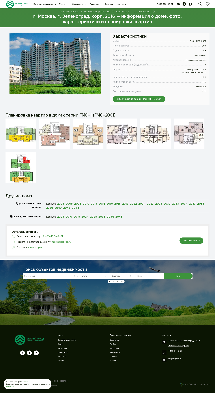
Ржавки (113, 361)
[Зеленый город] (17, 4)
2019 (125, 203)
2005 (69, 203)
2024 (141, 203)
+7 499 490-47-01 (164, 4)
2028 (158, 203)
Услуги (62, 4)
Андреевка (114, 348)
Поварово (113, 357)
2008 (77, 203)
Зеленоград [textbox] (50, 276)
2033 (175, 203)
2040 (58, 207)
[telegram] (184, 5)
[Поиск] (200, 5)
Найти (178, 276)
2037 (192, 203)
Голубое (113, 344)
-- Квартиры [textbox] (121, 276)
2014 (102, 203)
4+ (122, 281)
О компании (78, 4)
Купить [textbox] (93, 276)
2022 (133, 203)
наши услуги (35, 247)
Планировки (95, 4)
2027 (150, 203)
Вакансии (109, 4)
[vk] (179, 5)
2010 (86, 203)
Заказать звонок (191, 240)
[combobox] (51, 276)
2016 (110, 203)
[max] (190, 5)
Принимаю (10, 386)
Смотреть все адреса (178, 345)
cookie (25, 382)
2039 (49, 207)
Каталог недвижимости (45, 4)
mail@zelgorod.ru (61, 241)
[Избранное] (207, 5)
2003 (60, 203)
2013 (94, 203)
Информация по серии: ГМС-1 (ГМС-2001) (139, 98)
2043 (66, 207)
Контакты (121, 4)
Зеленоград (114, 340)
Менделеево (115, 352)
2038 (200, 203)
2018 (117, 203)
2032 (167, 203)
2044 (75, 207)
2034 (183, 203)
